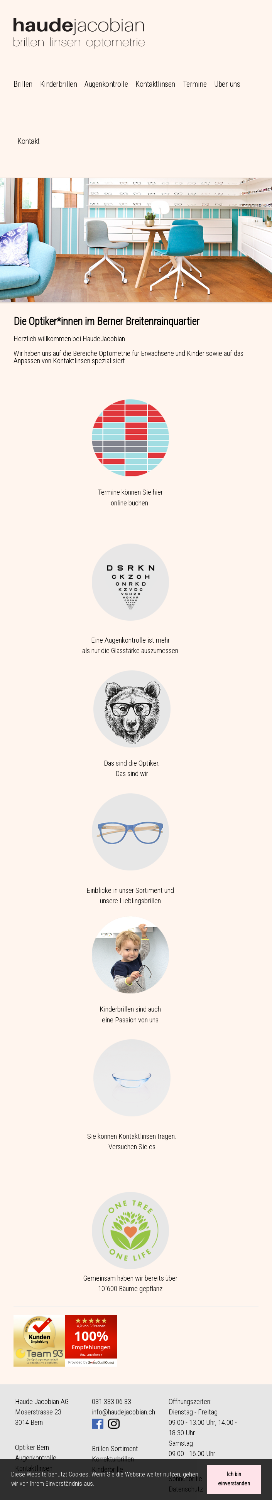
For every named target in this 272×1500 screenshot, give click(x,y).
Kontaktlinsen (155, 84)
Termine (195, 84)
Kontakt (28, 141)
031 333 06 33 (111, 1401)
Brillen (23, 84)
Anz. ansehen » (91, 1354)
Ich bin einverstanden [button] (234, 1479)
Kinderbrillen (58, 84)
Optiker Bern (32, 1447)
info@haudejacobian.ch (123, 1411)
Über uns (227, 84)
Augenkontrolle (106, 84)
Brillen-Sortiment (115, 1448)
